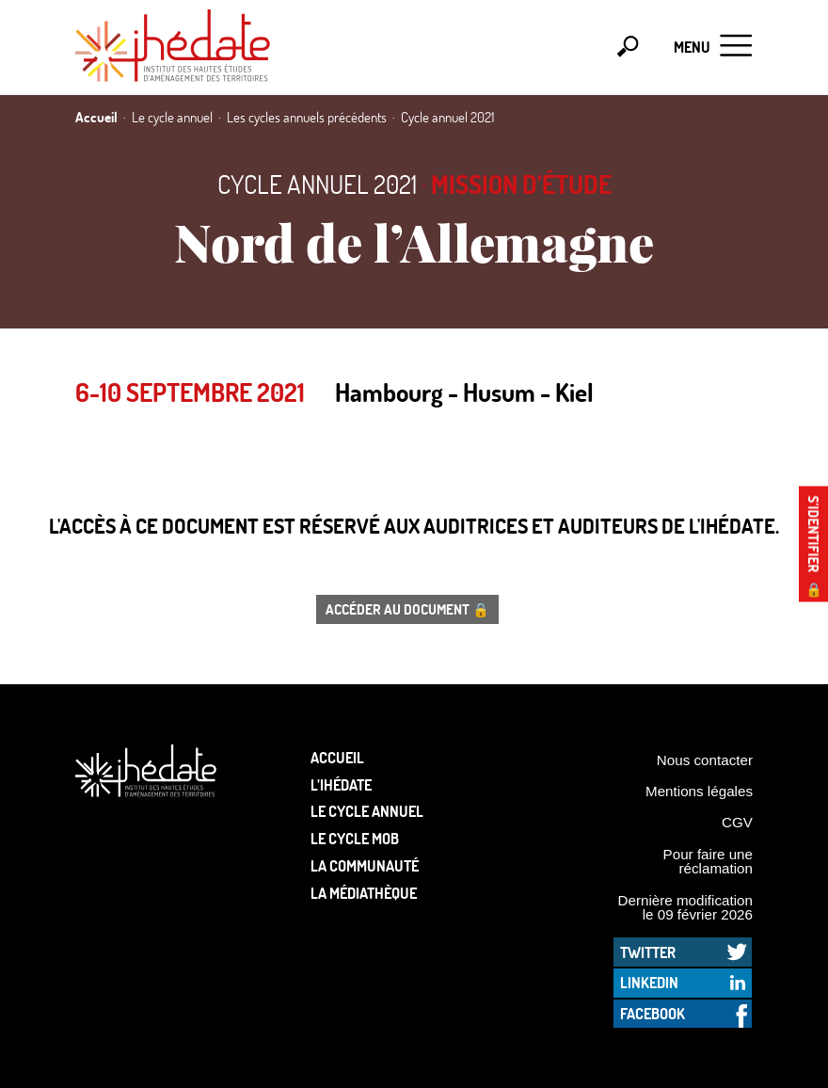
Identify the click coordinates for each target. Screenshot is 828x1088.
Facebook (652, 1013)
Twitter (648, 952)
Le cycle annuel (366, 811)
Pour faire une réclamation (708, 861)
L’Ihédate (341, 784)
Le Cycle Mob (354, 838)
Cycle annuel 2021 (317, 184)
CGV (737, 822)
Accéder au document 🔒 (407, 609)
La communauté (364, 865)
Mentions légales (699, 791)
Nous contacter (705, 760)
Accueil (337, 757)
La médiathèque (363, 893)
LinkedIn (649, 982)
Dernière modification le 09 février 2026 (685, 907)
